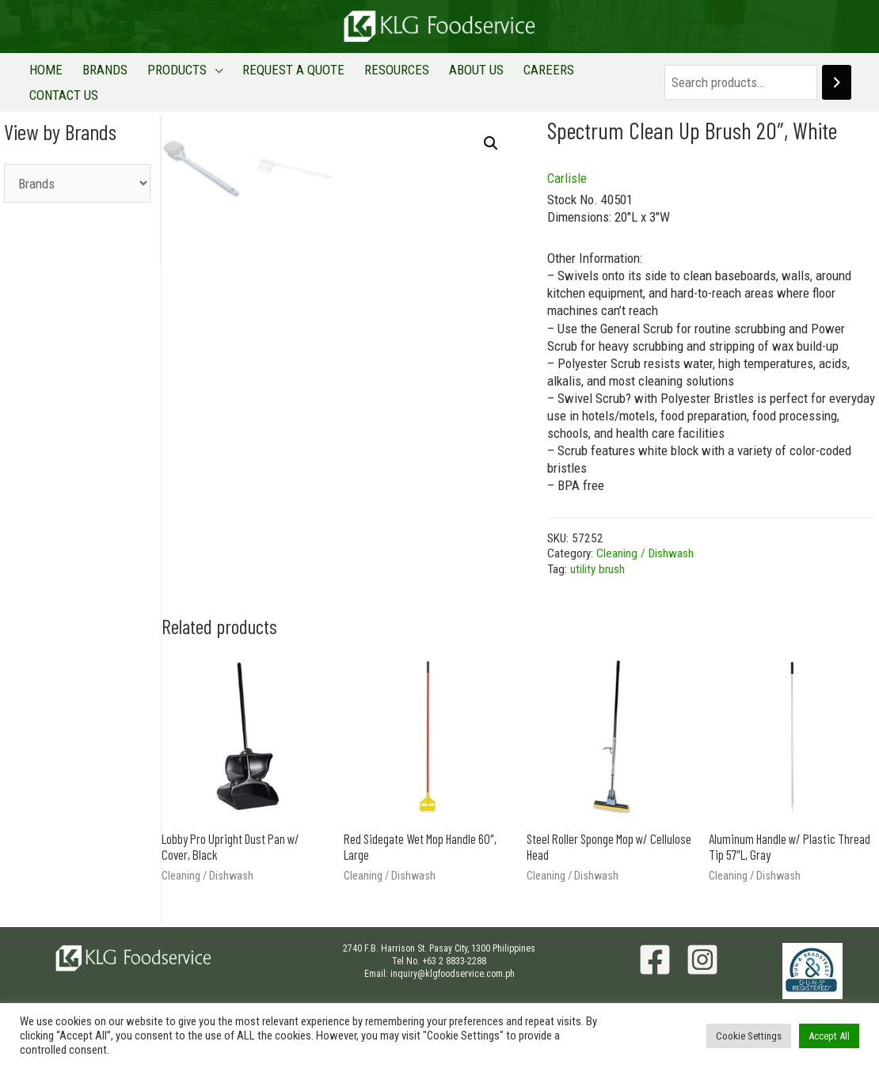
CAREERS (527, 74)
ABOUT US (459, 74)
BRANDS (103, 74)
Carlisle (567, 163)
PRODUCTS (171, 74)
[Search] (833, 75)
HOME (48, 74)
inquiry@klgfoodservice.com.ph (452, 957)
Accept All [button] (829, 1036)
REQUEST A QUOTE (284, 74)
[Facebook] (655, 944)
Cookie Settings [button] (749, 1036)
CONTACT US (603, 74)
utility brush (597, 554)
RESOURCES (383, 74)
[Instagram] (702, 944)
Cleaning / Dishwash (645, 538)
